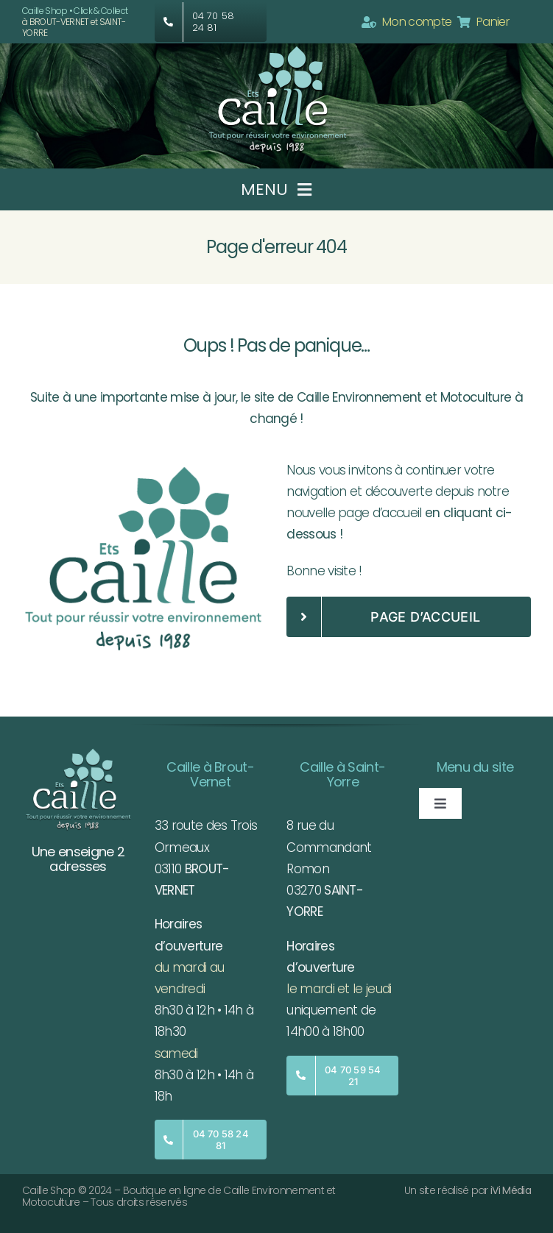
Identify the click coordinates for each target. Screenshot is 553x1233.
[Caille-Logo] (277, 49)
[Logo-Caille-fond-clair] (144, 466)
